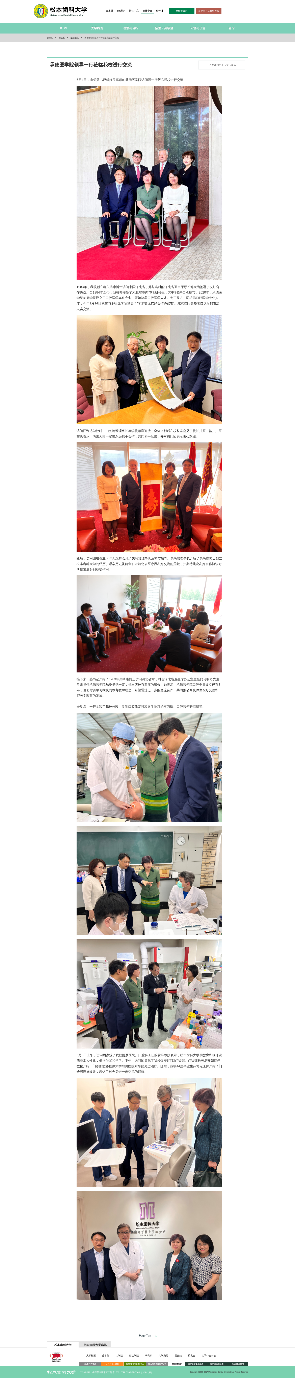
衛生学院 (134, 1355)
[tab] (63, 1344)
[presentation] (63, 1344)
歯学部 (105, 1355)
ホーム (50, 38)
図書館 (178, 1355)
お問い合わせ (209, 1355)
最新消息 (75, 38)
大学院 (119, 1355)
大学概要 (91, 1355)
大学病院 (163, 1355)
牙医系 (62, 38)
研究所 (148, 1355)
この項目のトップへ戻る (222, 65)
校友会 (191, 1355)
